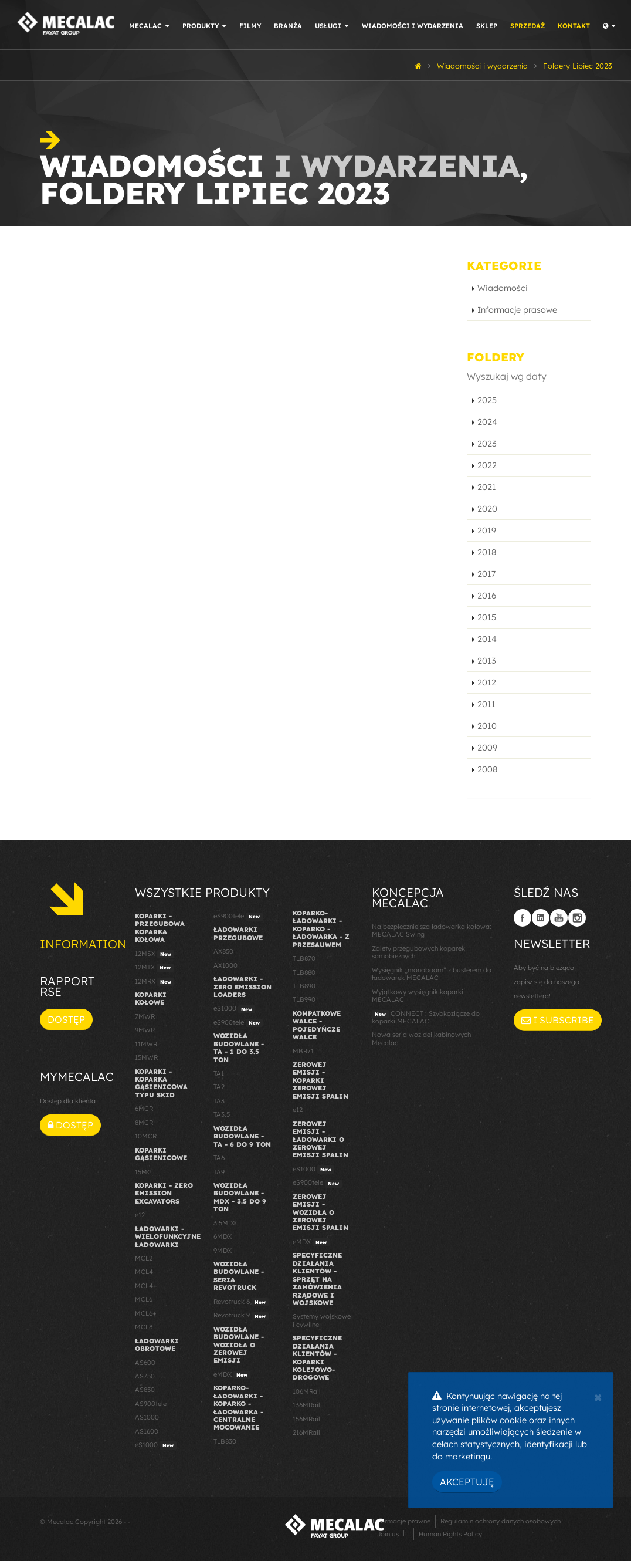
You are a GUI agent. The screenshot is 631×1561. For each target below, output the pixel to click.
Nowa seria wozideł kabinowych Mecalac (421, 1038)
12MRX (154, 981)
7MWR (145, 1016)
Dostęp (66, 1019)
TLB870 (304, 958)
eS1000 (156, 1445)
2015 (486, 617)
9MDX (222, 1250)
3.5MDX (225, 1223)
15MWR (146, 1057)
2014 (487, 639)
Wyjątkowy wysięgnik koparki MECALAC (417, 996)
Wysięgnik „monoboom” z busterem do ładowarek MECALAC (431, 974)
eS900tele (238, 916)
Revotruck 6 (241, 1302)
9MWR (145, 1030)
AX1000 (225, 965)
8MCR (144, 1123)
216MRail (306, 1432)
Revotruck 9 (241, 1315)
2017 (486, 574)
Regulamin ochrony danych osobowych (500, 1521)
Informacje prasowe (517, 310)
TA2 (219, 1087)
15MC (143, 1172)
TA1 (218, 1073)
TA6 (219, 1158)
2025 (487, 400)
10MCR (146, 1136)
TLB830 (224, 1441)
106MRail (307, 1391)
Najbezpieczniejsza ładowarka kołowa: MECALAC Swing (431, 930)
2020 (487, 509)
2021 (486, 487)
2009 (487, 747)
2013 (486, 661)
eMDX (231, 1375)
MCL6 (143, 1299)
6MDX (222, 1236)
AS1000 (147, 1417)
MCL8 (143, 1327)
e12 (140, 1215)
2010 (487, 726)
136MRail (306, 1405)
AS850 (145, 1390)
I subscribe (557, 1020)
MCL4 (144, 1272)
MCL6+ (146, 1313)
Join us (388, 1534)
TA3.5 (221, 1114)
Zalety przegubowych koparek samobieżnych (418, 952)
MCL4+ (146, 1286)
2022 (487, 465)
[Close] (598, 1396)
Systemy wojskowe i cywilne (322, 1320)
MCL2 (143, 1258)
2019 (486, 530)
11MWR (146, 1044)
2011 (486, 704)
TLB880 (304, 972)
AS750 (145, 1376)
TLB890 (304, 986)
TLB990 (304, 999)
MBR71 (303, 1051)
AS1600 (146, 1431)
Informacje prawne (401, 1521)
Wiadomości (502, 288)
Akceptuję (467, 1482)
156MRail (306, 1419)
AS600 (145, 1363)
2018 (486, 552)
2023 (487, 443)
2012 (486, 682)
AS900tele (151, 1404)
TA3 (219, 1101)
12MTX (154, 967)
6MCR (144, 1108)
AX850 (223, 951)
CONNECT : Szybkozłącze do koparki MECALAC (426, 1017)
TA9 (219, 1172)
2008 (487, 769)
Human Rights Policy (450, 1534)
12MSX (154, 954)
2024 (487, 422)
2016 (486, 595)
